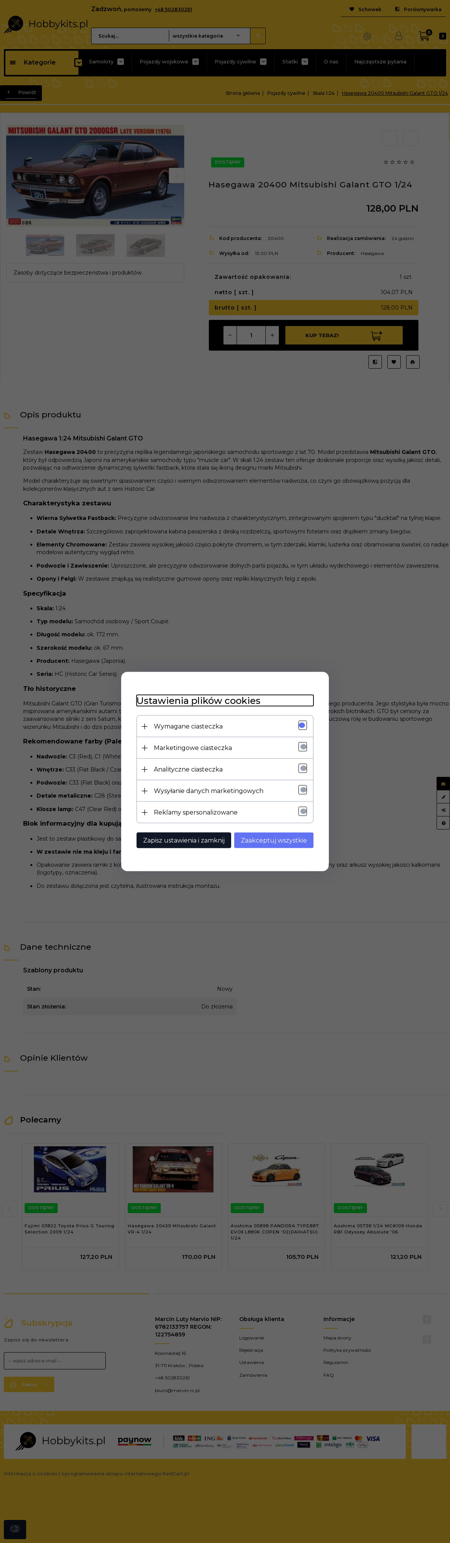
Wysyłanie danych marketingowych (208, 791)
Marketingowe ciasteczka (193, 748)
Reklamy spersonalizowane (196, 812)
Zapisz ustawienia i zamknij (184, 840)
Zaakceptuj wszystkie (274, 840)
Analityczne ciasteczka (188, 769)
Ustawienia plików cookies (198, 700)
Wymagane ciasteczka (188, 726)
